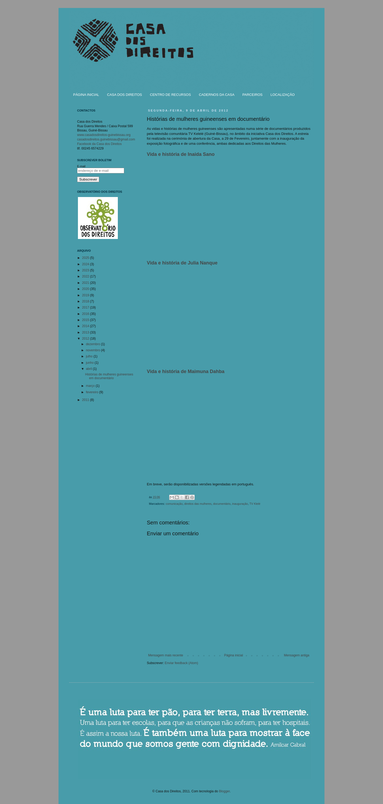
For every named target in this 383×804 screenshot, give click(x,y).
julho (90, 356)
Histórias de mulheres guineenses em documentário (109, 376)
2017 (86, 307)
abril (89, 369)
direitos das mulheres (198, 503)
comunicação (174, 503)
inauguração (240, 503)
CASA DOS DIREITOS (124, 95)
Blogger (224, 791)
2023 (86, 270)
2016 (86, 314)
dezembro (93, 344)
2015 (86, 320)
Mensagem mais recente (165, 655)
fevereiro (92, 392)
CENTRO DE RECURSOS (170, 95)
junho (90, 363)
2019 (86, 295)
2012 (86, 338)
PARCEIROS (252, 95)
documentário (221, 503)
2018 (86, 301)
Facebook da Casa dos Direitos (99, 144)
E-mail (81, 166)
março (91, 386)
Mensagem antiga (296, 655)
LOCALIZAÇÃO (282, 95)
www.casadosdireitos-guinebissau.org (104, 135)
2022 (86, 276)
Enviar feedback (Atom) (181, 663)
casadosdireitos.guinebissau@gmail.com (106, 139)
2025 (86, 258)
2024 (86, 264)
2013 (86, 332)
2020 (86, 289)
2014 (86, 326)
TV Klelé (254, 503)
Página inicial (233, 655)
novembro (93, 350)
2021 (86, 283)
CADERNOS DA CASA (217, 95)
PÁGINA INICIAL (86, 95)
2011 (86, 400)
